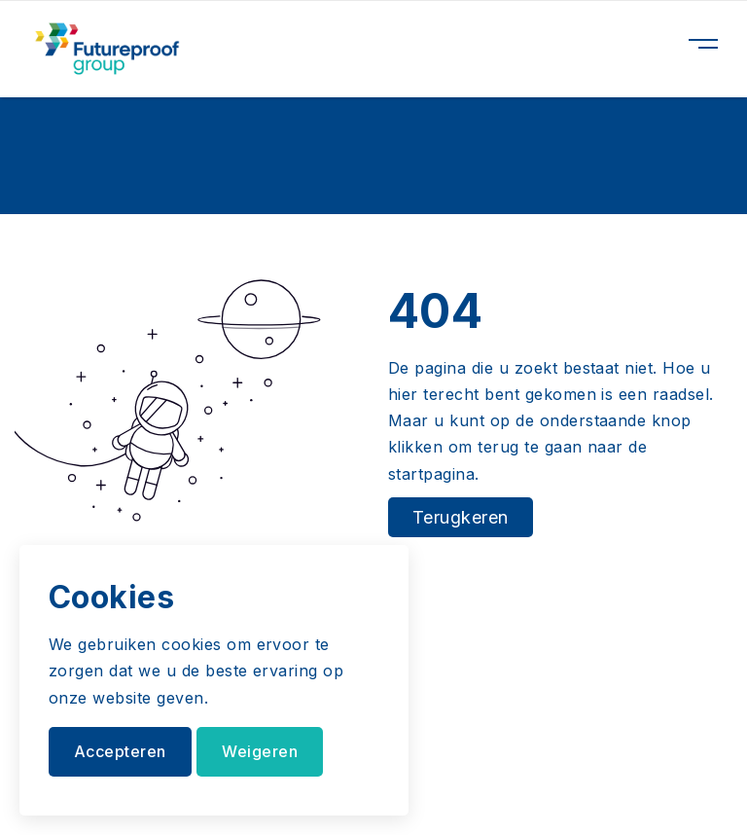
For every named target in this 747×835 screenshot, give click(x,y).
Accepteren (120, 751)
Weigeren (260, 751)
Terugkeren (460, 517)
